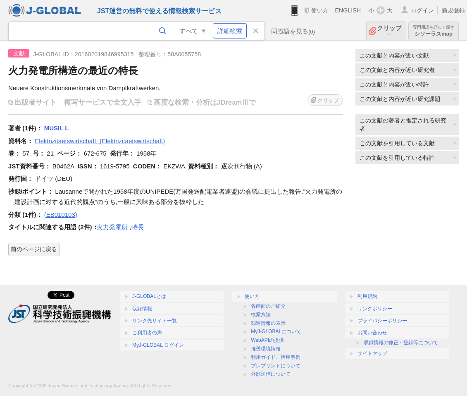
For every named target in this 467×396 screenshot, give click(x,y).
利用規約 (367, 296)
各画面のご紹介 (268, 306)
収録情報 (142, 309)
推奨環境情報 (266, 349)
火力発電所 (112, 226)
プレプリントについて (275, 366)
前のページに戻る (34, 249)
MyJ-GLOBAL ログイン (158, 345)
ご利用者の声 (147, 333)
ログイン (422, 10)
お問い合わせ (372, 333)
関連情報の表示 (268, 323)
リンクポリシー (374, 309)
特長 (137, 226)
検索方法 (261, 314)
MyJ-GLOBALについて (276, 331)
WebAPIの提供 (267, 340)
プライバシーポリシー (382, 321)
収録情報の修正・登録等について (401, 343)
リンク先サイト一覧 (154, 321)
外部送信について (271, 374)
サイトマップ (372, 353)
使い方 (320, 10)
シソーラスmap (433, 31)
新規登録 (453, 10)
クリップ (389, 30)
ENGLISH (348, 10)
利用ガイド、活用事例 (275, 357)
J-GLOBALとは (149, 296)
